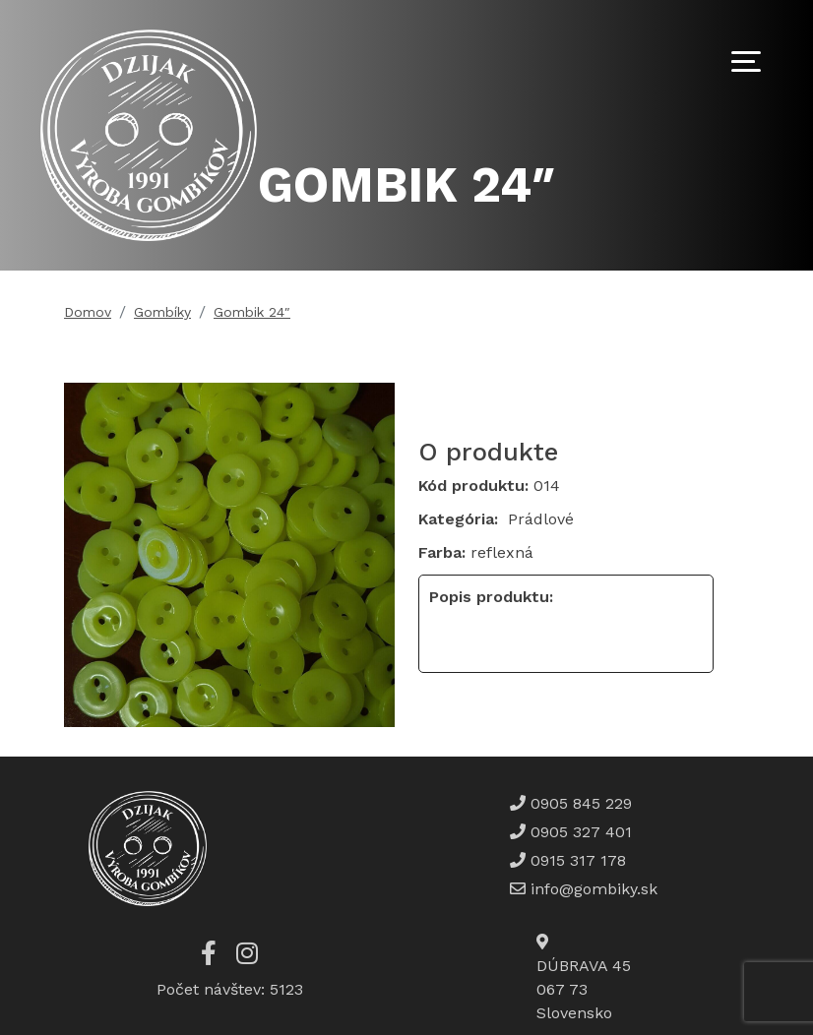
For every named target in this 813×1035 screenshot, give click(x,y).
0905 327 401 (579, 831)
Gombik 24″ (252, 312)
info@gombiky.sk (594, 889)
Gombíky (162, 312)
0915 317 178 (576, 860)
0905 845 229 (579, 803)
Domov (87, 312)
